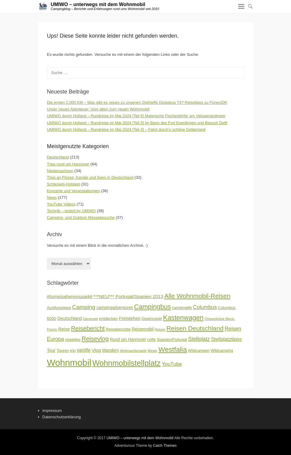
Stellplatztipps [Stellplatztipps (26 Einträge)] (226, 339)
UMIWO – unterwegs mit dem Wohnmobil (98, 4)
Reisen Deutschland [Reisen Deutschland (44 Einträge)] (195, 328)
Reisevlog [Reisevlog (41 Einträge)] (95, 338)
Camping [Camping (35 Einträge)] (84, 307)
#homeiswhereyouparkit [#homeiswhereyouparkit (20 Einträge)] (70, 296)
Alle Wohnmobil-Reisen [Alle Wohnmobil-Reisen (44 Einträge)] (197, 295)
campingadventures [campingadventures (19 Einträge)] (114, 307)
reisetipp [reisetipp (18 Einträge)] (73, 339)
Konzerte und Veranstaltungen (73, 190)
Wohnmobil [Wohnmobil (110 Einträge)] (69, 363)
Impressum (52, 410)
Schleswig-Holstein (63, 184)
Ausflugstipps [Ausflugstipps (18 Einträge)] (59, 307)
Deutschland (58, 157)
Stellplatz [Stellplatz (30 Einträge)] (199, 339)
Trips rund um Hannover (68, 164)
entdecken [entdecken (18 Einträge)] (108, 318)
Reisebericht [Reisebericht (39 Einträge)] (88, 328)
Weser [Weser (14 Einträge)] (152, 350)
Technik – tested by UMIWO (71, 211)
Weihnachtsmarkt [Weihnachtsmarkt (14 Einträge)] (133, 350)
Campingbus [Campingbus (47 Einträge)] (152, 307)
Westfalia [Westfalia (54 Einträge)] (172, 349)
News (52, 197)
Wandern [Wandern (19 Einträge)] (110, 350)
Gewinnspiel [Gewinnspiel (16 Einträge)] (151, 319)
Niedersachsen (60, 170)
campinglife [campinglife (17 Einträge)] (182, 307)
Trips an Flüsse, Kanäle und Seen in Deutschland (90, 177)
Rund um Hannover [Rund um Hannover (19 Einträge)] (128, 339)
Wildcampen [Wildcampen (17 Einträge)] (198, 350)
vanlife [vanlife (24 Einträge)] (84, 350)
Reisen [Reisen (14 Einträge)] (160, 329)
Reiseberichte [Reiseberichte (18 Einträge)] (118, 329)
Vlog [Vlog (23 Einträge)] (96, 350)
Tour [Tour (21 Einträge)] (51, 350)
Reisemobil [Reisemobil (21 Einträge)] (143, 329)
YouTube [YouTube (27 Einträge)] (172, 364)
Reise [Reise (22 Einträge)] (64, 328)
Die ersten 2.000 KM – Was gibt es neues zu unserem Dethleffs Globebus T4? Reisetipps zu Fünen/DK (137, 102)
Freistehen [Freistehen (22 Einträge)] (129, 318)
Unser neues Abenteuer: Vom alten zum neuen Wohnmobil (98, 109)
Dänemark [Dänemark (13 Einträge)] (90, 319)
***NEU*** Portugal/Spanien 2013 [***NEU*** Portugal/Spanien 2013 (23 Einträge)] (128, 296)
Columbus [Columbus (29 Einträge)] (205, 307)
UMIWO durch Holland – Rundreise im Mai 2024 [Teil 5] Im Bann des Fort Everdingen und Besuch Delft (137, 123)
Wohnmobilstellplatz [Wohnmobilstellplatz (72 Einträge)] (126, 363)
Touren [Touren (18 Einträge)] (63, 350)
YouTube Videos (61, 204)
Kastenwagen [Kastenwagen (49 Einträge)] (183, 317)
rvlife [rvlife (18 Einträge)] (151, 339)
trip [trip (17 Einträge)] (73, 350)
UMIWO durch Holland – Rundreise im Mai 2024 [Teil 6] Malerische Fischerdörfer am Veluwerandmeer (136, 116)
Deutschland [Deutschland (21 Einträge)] (69, 318)
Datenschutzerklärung (61, 417)
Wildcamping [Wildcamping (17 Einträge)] (222, 350)
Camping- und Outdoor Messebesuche (81, 217)
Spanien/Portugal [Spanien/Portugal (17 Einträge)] (172, 339)
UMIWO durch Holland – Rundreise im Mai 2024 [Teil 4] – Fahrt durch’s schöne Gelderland (126, 129)
